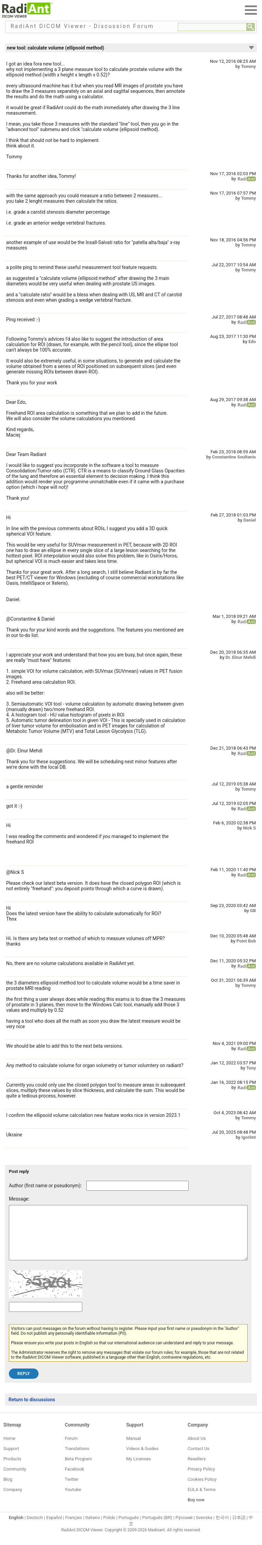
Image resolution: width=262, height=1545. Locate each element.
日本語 (239, 1527)
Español (54, 1527)
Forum (71, 1448)
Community (14, 1479)
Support (11, 1458)
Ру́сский (183, 1527)
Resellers (197, 1469)
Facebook (74, 1479)
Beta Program (78, 1469)
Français (73, 1527)
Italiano (92, 1527)
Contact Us (198, 1458)
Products (12, 1469)
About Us (197, 1448)
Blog (7, 1489)
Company (12, 1499)
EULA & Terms (202, 1499)
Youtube (73, 1499)
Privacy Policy (201, 1479)
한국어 (222, 1527)
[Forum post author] (137, 1186)
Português (128, 1527)
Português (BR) (157, 1527)
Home (9, 1448)
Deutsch (35, 1527)
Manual (133, 1448)
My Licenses (138, 1469)
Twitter (71, 1489)
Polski (109, 1527)
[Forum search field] (212, 27)
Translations (77, 1458)
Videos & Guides (142, 1458)
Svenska (204, 1527)
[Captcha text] (45, 1317)
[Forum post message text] (128, 1238)
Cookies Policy (202, 1489)
